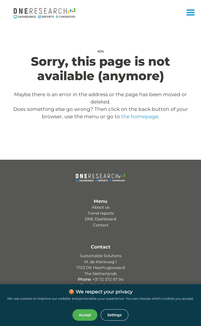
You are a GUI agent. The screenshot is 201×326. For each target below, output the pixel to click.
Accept (85, 315)
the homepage (139, 116)
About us (100, 207)
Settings (114, 315)
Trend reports (100, 213)
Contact (100, 224)
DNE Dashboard (100, 218)
